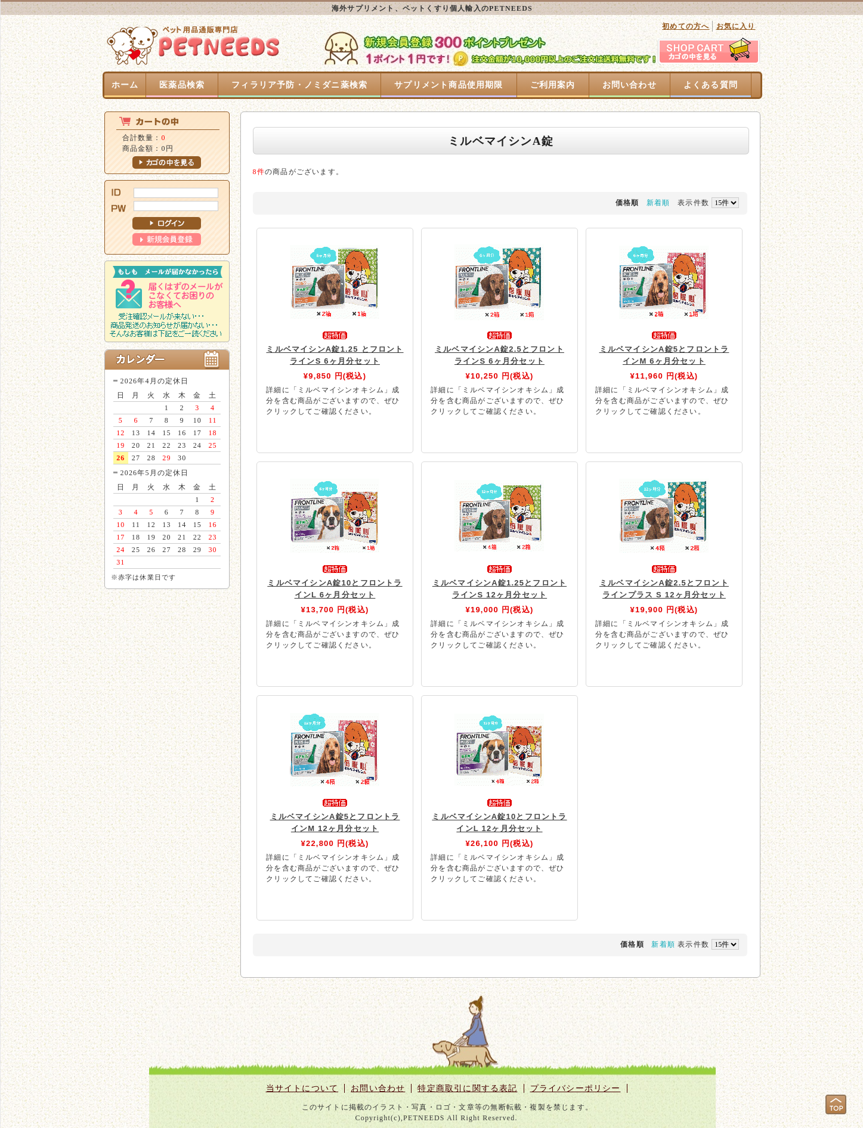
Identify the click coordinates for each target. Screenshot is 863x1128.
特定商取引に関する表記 (467, 1088)
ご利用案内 (553, 84)
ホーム (125, 84)
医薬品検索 (182, 84)
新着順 (658, 203)
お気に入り (736, 26)
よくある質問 (710, 84)
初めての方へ (685, 26)
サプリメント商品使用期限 (448, 84)
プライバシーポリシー (575, 1088)
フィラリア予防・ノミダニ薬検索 (299, 84)
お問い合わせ (629, 84)
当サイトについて (302, 1088)
